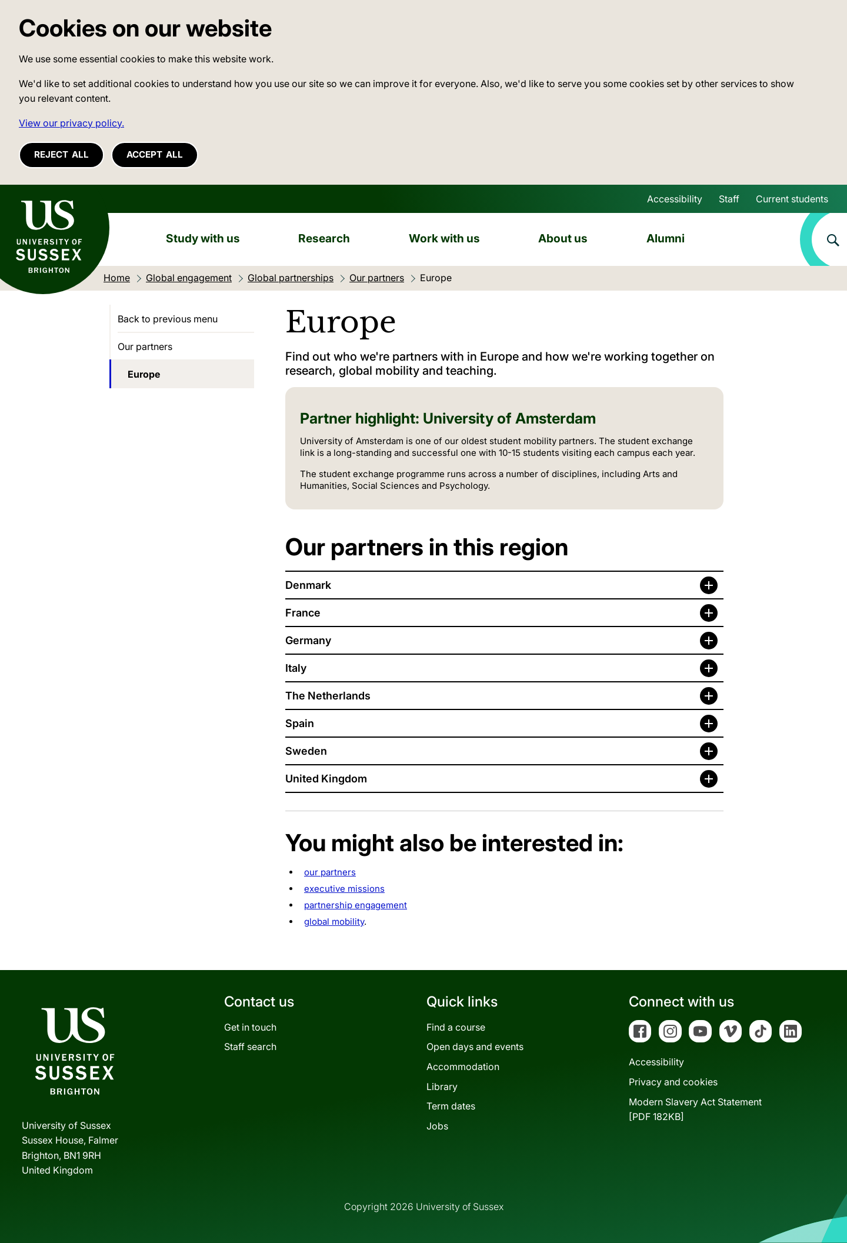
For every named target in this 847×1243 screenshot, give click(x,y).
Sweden (306, 751)
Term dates (450, 1106)
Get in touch (250, 1027)
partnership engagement (355, 905)
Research (324, 238)
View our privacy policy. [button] (71, 123)
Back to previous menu (168, 319)
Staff (729, 199)
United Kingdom (326, 778)
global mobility (334, 921)
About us (563, 238)
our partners (330, 872)
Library (442, 1086)
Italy (295, 668)
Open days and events (474, 1046)
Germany (308, 640)
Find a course (455, 1027)
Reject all (61, 154)
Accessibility (674, 199)
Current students (792, 199)
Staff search (250, 1046)
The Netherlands (328, 695)
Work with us (444, 238)
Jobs (437, 1126)
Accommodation (462, 1066)
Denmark (308, 585)
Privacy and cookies (673, 1082)
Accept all (154, 154)
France (303, 612)
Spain (299, 723)
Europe (144, 374)
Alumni (665, 238)
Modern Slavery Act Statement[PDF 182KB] (695, 1109)
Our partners (145, 346)
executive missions (344, 888)
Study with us (203, 238)
